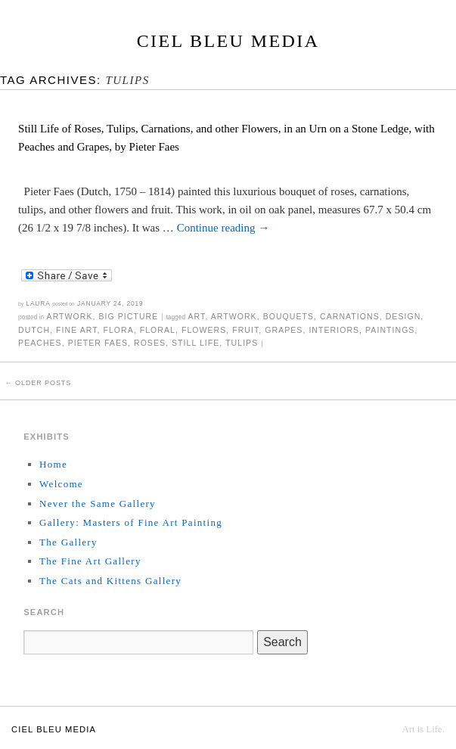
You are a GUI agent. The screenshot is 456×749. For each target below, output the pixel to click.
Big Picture (128, 316)
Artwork (70, 316)
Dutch (34, 329)
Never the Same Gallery (97, 503)
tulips (241, 342)
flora (118, 329)
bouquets (288, 316)
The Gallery (68, 542)
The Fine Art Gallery (90, 561)
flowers (203, 329)
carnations (350, 316)
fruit (245, 329)
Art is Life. (423, 729)
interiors (334, 329)
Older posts (38, 383)
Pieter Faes (98, 342)
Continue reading (223, 228)
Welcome (61, 483)
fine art (76, 329)
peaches (40, 342)
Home (53, 464)
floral (157, 329)
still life (195, 342)
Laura (38, 303)
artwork (234, 316)
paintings (389, 329)
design (403, 316)
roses (150, 342)
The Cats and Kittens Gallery (110, 580)
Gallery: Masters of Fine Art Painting (130, 522)
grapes (283, 329)
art (197, 316)
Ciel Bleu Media (228, 41)
